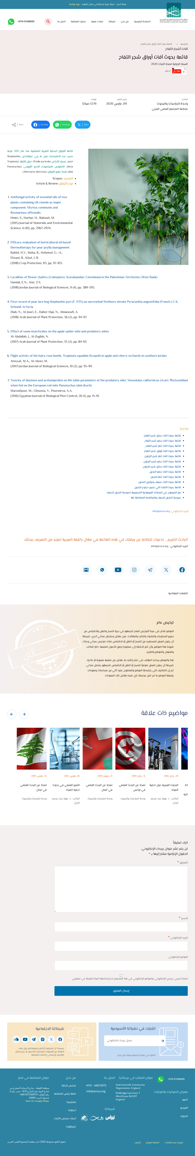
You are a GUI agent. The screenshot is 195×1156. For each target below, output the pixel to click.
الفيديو (184, 1108)
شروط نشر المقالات (174, 1142)
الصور (185, 1100)
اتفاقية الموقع (152, 1142)
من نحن (125, 22)
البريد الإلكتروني (178, 938)
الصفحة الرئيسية (142, 22)
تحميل (175, 71)
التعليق (182, 863)
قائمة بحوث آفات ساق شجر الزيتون (162, 467)
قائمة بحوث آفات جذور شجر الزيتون (162, 462)
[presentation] (11, 714)
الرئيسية (184, 44)
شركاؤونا (71, 1127)
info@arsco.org (161, 511)
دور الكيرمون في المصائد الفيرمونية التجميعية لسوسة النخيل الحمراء (144, 493)
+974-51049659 (26, 21)
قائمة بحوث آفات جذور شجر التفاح (163, 441)
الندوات (184, 1116)
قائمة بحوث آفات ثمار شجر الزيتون (162, 456)
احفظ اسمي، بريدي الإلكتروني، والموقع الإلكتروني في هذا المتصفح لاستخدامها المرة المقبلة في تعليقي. (130, 979)
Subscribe (162, 1041)
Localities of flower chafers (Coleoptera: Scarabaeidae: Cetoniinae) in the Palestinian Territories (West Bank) (83, 277)
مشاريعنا (71, 1102)
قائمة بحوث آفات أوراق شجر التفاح (162, 451)
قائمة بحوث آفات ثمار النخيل (165, 477)
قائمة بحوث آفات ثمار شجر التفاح (163, 446)
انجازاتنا (72, 1110)
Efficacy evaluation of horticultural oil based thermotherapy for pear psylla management (40, 245)
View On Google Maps (37, 1100)
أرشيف (137, 1142)
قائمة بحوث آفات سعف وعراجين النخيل (159, 482)
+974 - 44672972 (96, 1085)
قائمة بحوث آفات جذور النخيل (165, 472)
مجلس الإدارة (69, 1086)
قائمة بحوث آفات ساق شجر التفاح (162, 436)
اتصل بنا (61, 22)
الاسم (183, 918)
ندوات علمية (97, 22)
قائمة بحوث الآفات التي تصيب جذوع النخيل (157, 488)
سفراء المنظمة (78, 22)
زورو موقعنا (74, 4)
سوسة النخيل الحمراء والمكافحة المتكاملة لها (156, 498)
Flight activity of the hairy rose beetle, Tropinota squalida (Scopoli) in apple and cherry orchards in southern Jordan (88, 355)
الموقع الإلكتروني (178, 957)
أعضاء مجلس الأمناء (65, 1119)
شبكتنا (112, 22)
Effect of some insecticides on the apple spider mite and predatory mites (59, 331)
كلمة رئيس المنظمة (65, 1094)
